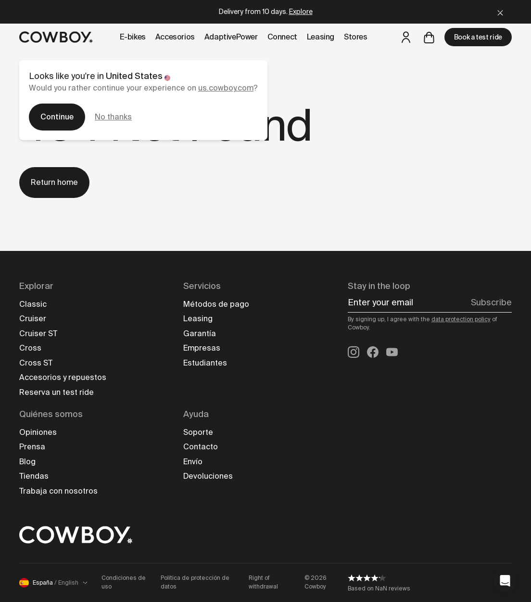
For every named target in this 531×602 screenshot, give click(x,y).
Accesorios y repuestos (62, 377)
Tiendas (34, 476)
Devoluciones (208, 476)
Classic (33, 304)
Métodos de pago (216, 304)
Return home (54, 182)
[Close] (500, 12)
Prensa (32, 447)
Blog (27, 462)
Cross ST (35, 363)
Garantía (199, 333)
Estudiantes (205, 363)
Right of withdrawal (263, 582)
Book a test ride (478, 37)
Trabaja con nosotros (58, 491)
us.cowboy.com (225, 88)
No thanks (113, 117)
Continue (57, 117)
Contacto (200, 447)
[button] (505, 580)
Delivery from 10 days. (266, 11)
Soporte (198, 432)
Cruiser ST (38, 333)
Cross (30, 348)
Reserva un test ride (56, 392)
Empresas (201, 348)
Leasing (198, 319)
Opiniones (38, 432)
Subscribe (491, 302)
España (53, 583)
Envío (192, 462)
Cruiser (32, 319)
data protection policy (461, 319)
